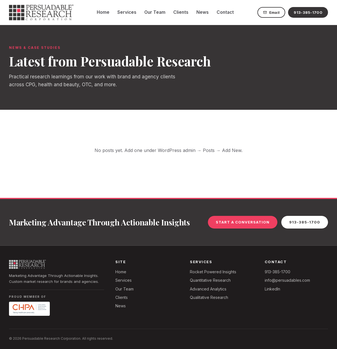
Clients (180, 12)
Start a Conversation (242, 222)
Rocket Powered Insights (213, 271)
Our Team (154, 12)
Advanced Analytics (208, 289)
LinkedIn (272, 289)
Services (126, 12)
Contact (225, 12)
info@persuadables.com (287, 280)
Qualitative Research (209, 297)
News (202, 12)
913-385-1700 (308, 12)
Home (103, 12)
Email (271, 12)
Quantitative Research (210, 280)
